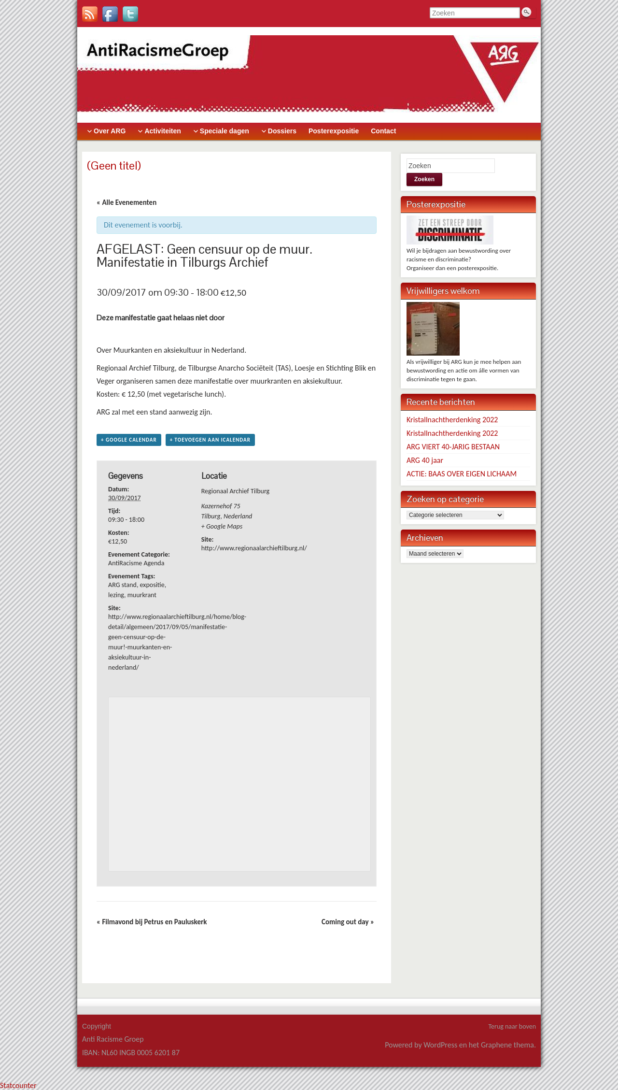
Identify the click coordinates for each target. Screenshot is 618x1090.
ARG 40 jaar (425, 460)
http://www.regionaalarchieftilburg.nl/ (254, 548)
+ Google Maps (221, 526)
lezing (116, 595)
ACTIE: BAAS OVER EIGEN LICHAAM (462, 473)
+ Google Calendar (129, 440)
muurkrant (141, 595)
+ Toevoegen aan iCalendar (210, 440)
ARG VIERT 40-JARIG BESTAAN (453, 446)
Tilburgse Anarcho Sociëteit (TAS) (239, 368)
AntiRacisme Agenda (136, 563)
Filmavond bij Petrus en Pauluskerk (152, 922)
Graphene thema (507, 1044)
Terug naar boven (512, 1026)
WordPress (440, 1044)
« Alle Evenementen (126, 202)
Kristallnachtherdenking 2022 (452, 419)
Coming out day (348, 922)
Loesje (304, 368)
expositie (152, 585)
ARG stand (122, 585)
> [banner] (309, 75)
